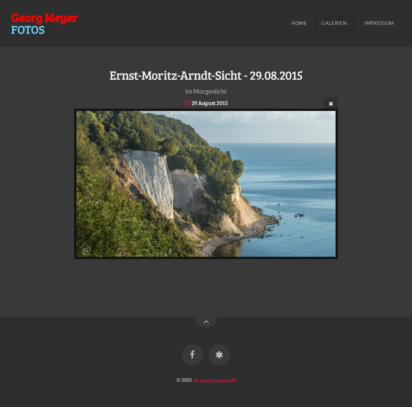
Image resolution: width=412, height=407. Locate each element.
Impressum (379, 23)
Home (299, 23)
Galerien (334, 23)
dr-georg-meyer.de (214, 379)
